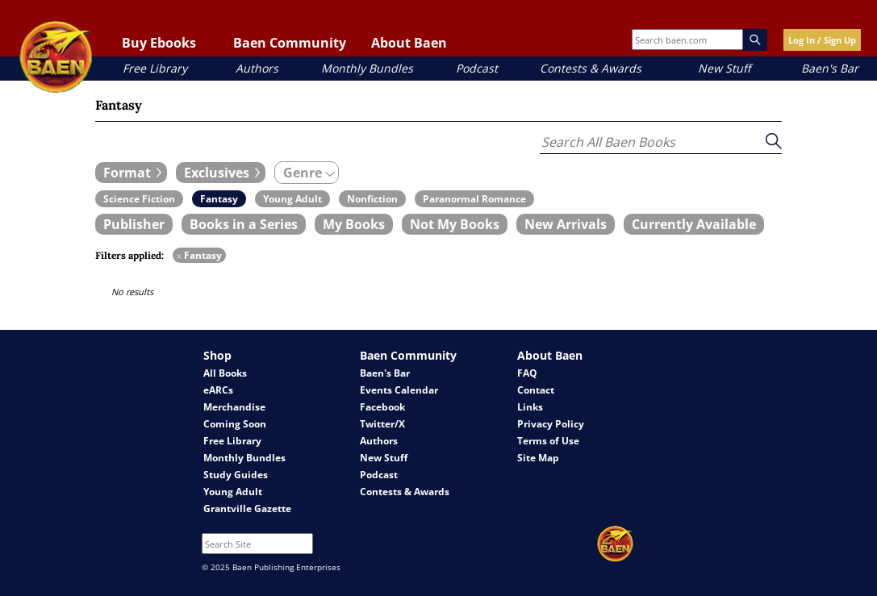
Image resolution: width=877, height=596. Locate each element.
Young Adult (232, 491)
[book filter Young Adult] (292, 198)
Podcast (477, 68)
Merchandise (234, 407)
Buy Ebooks (159, 43)
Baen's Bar (829, 68)
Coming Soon (234, 424)
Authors (257, 68)
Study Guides (235, 474)
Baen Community (289, 43)
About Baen (409, 43)
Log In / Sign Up (822, 40)
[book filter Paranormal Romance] (474, 198)
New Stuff (724, 68)
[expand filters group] (131, 172)
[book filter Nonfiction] (372, 198)
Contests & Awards (590, 68)
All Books (225, 373)
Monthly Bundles (367, 68)
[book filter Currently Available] (694, 224)
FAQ (527, 373)
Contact (535, 390)
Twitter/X (382, 424)
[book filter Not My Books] (454, 224)
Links (530, 407)
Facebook (382, 407)
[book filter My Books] (354, 224)
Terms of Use (548, 441)
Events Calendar (399, 390)
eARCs (218, 390)
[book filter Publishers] (134, 224)
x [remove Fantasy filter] (179, 255)
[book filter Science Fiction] (139, 198)
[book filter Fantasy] (219, 198)
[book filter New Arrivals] (565, 224)
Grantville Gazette (247, 508)
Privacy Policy (550, 424)
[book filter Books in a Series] (244, 224)
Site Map (538, 458)
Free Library (155, 68)
